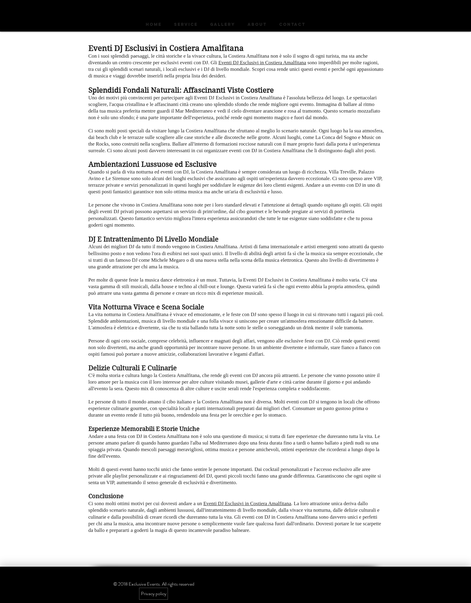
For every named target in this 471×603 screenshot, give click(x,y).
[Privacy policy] (153, 594)
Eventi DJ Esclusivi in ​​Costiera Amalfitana (262, 62)
